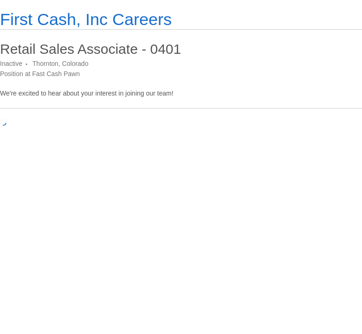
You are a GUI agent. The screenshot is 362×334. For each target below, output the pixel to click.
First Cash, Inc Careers (86, 19)
